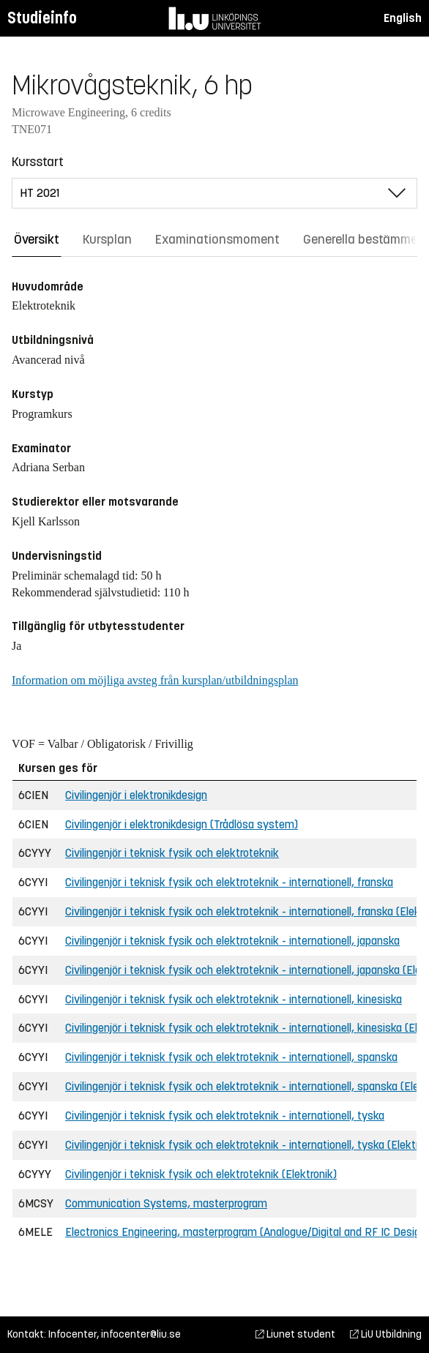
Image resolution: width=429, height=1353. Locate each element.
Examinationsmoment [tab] (217, 239)
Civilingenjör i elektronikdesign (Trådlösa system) (181, 824)
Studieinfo (42, 18)
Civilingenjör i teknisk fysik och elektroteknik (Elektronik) (201, 1174)
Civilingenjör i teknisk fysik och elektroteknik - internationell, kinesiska (233, 999)
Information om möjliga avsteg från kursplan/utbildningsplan (155, 680)
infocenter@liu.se (141, 1334)
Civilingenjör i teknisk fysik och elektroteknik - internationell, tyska (224, 1115)
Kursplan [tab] (107, 239)
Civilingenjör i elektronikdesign (136, 795)
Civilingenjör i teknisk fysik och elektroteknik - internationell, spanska (231, 1057)
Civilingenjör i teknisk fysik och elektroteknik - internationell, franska (229, 882)
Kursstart (38, 162)
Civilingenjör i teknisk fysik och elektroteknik (172, 853)
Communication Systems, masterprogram (166, 1203)
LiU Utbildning (386, 1334)
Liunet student (295, 1334)
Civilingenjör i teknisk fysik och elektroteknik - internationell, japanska (232, 941)
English (403, 18)
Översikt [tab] (36, 239)
